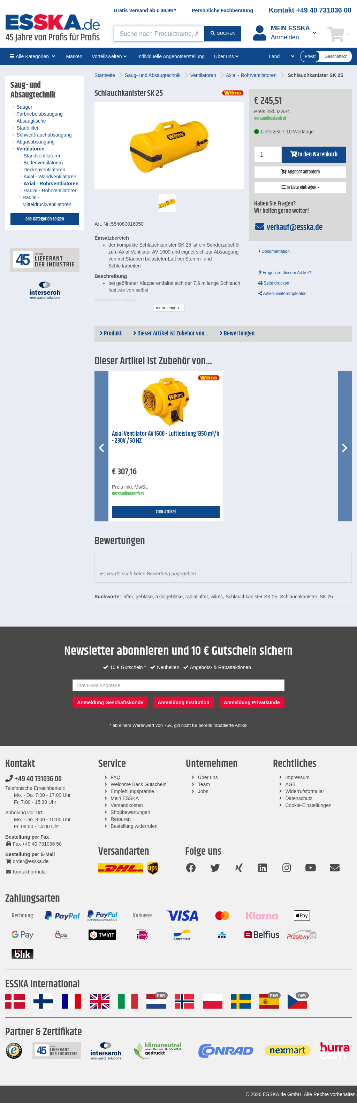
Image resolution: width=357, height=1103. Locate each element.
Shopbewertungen (130, 812)
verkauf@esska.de (288, 227)
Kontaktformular (26, 872)
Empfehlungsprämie (132, 791)
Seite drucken (273, 283)
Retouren (121, 819)
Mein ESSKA (125, 798)
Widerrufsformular (304, 791)
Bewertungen (237, 334)
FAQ (115, 777)
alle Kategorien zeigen (44, 219)
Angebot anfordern (300, 172)
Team (204, 784)
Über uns (208, 777)
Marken (74, 56)
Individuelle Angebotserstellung (171, 56)
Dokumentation (274, 251)
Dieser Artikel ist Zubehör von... (170, 334)
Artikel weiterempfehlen (282, 293)
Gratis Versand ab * (145, 10)
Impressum (297, 777)
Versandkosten (127, 805)
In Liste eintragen (300, 187)
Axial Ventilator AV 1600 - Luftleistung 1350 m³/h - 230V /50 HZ (165, 437)
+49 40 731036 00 (33, 779)
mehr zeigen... (169, 307)
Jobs (203, 791)
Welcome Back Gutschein (138, 784)
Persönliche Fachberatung (222, 10)
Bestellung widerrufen (134, 826)
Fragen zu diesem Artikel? (284, 272)
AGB (290, 784)
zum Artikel (166, 512)
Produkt (111, 334)
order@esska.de (26, 861)
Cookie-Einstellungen (308, 805)
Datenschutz (298, 798)
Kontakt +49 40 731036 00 (310, 10)
